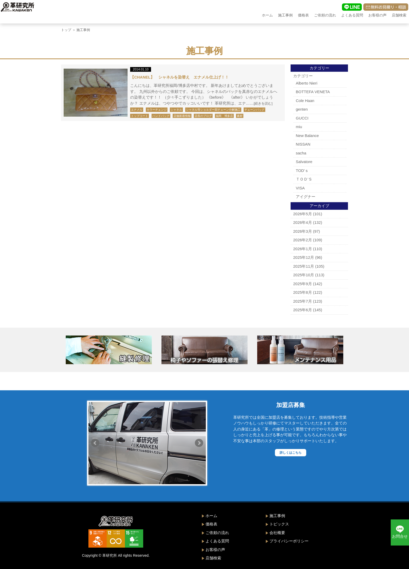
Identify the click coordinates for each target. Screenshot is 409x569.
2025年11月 (303, 266)
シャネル (176, 109)
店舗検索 (399, 15)
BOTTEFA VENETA (313, 91)
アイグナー (305, 196)
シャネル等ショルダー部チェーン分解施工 (213, 109)
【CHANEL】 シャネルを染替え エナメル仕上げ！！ (179, 77)
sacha (301, 153)
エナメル (136, 109)
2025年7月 (302, 301)
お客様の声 (377, 15)
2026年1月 (302, 249)
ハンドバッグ (161, 115)
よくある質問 (352, 15)
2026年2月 (302, 240)
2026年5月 (302, 214)
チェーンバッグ (254, 109)
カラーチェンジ (157, 109)
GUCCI (302, 118)
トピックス (279, 524)
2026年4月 (302, 222)
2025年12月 (303, 257)
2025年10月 (303, 275)
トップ (66, 30)
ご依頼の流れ (325, 15)
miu (299, 126)
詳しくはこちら (291, 452)
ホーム (267, 15)
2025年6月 (302, 310)
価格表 (303, 15)
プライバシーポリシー (289, 541)
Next (199, 443)
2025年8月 (302, 292)
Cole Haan (305, 100)
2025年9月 (302, 283)
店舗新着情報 (182, 115)
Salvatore (304, 161)
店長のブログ (203, 115)
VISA (300, 188)
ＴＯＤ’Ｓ (304, 179)
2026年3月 (302, 231)
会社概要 (277, 532)
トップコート (139, 115)
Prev (95, 443)
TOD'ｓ (302, 170)
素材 (240, 115)
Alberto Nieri (306, 83)
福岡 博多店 (224, 115)
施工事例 (285, 15)
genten (302, 109)
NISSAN (303, 144)
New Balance (307, 135)
